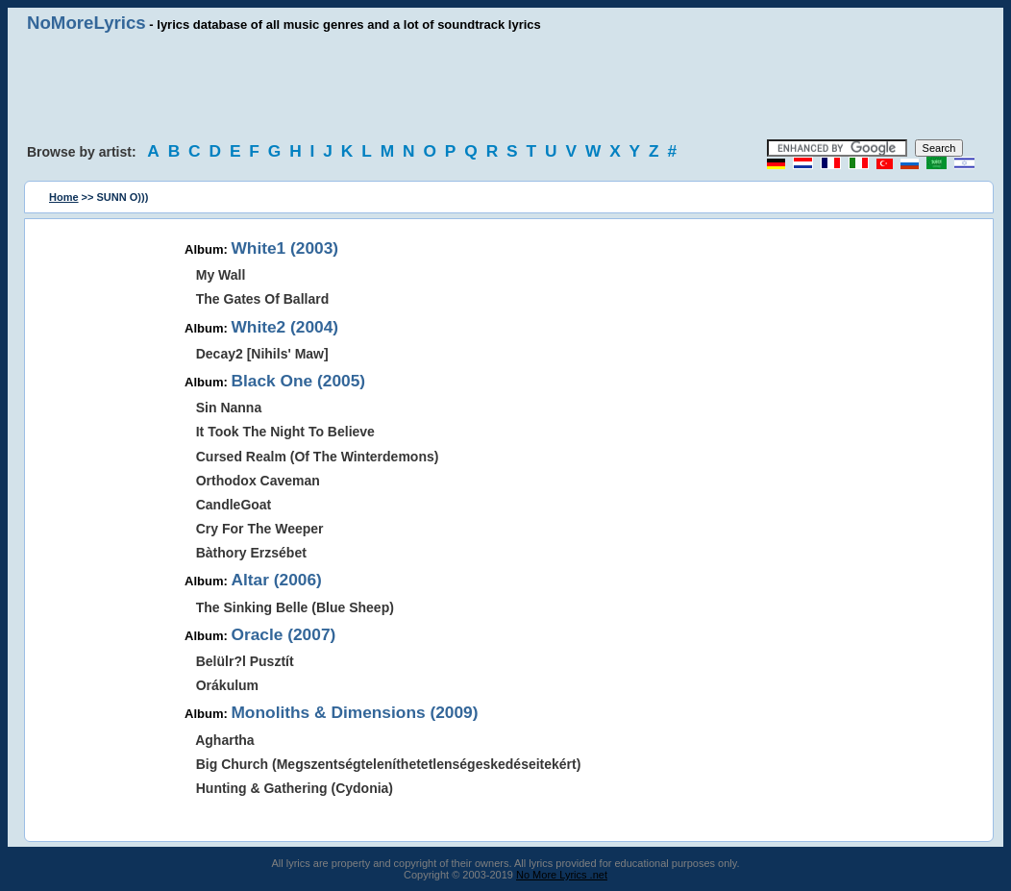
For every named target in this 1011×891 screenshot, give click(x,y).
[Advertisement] (505, 86)
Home (64, 197)
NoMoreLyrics (86, 22)
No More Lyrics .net (561, 874)
